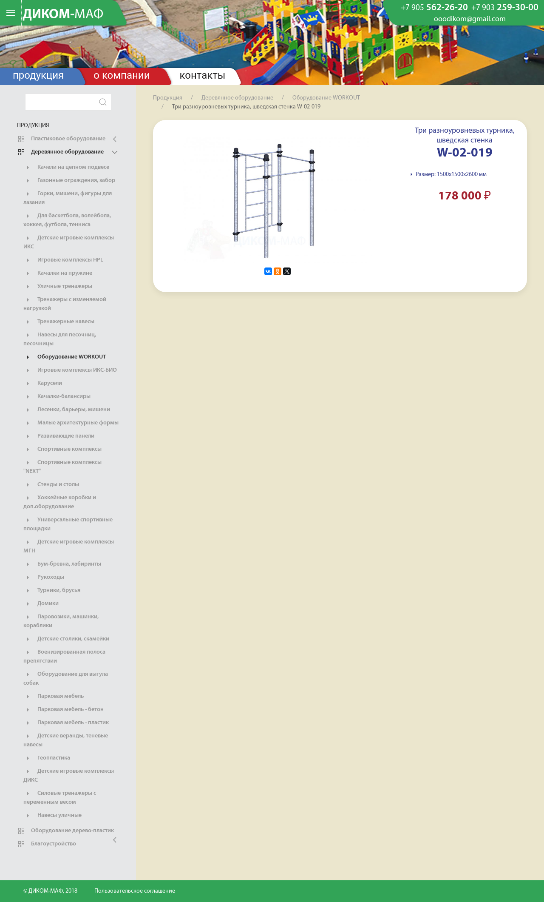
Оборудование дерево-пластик (65, 831)
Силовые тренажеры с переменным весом (59, 797)
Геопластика (46, 758)
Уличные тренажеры (57, 286)
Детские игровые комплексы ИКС (68, 242)
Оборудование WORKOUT (64, 357)
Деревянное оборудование (60, 152)
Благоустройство (46, 844)
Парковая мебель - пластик (66, 723)
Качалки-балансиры (57, 397)
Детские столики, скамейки (66, 639)
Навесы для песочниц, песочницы (59, 339)
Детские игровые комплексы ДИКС (68, 775)
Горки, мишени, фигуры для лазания (67, 198)
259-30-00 (504, 8)
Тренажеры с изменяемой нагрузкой (64, 304)
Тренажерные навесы (58, 322)
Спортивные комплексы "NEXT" (62, 466)
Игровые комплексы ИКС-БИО (70, 370)
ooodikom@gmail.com (470, 19)
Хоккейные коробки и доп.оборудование (59, 502)
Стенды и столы (51, 485)
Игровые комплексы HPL (63, 260)
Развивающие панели (58, 436)
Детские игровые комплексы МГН (68, 546)
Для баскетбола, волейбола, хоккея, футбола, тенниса (67, 220)
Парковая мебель (53, 696)
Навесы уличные (52, 815)
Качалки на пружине (57, 273)
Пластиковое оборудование (61, 139)
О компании (122, 75)
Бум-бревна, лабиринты (62, 564)
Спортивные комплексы (62, 449)
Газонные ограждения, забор (69, 180)
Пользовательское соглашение (134, 891)
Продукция (38, 75)
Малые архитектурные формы (71, 423)
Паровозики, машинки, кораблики (61, 621)
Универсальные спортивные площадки (68, 524)
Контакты (203, 75)
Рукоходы (43, 577)
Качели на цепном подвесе (66, 167)
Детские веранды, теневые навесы (65, 740)
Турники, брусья (51, 590)
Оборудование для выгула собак (65, 678)
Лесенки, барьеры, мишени (66, 410)
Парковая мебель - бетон (63, 710)
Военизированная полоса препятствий (64, 656)
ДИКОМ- (63, 15)
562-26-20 (434, 8)
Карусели (42, 383)
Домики (41, 604)
